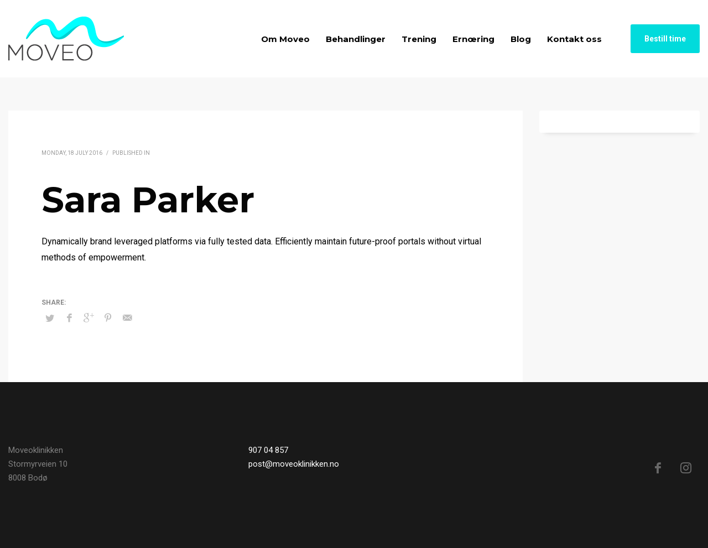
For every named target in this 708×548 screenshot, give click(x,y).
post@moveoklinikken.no (293, 464)
